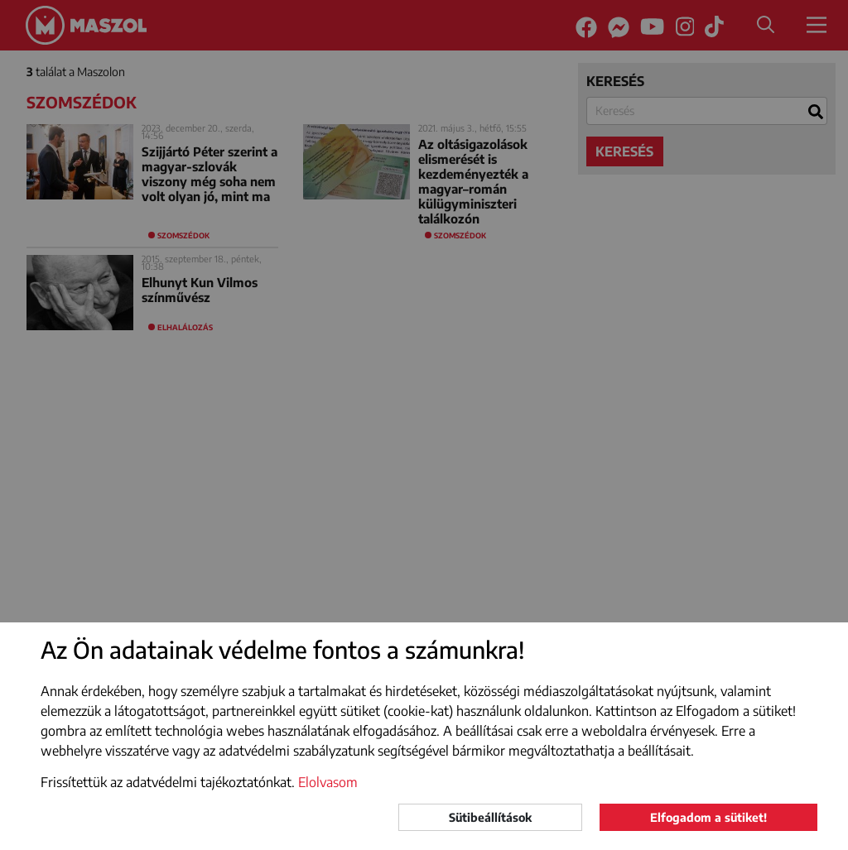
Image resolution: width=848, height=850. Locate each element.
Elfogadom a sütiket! (708, 817)
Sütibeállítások (490, 817)
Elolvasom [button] (328, 782)
